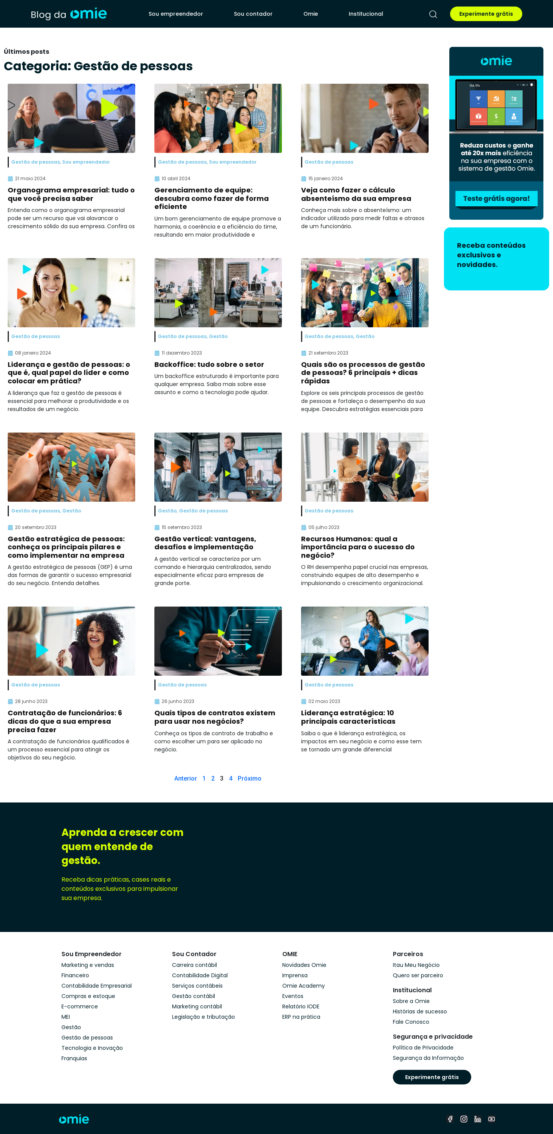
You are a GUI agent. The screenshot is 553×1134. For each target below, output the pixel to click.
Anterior (185, 778)
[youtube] (491, 1119)
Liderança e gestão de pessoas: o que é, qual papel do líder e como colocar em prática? (69, 373)
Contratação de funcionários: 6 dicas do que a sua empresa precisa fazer (65, 721)
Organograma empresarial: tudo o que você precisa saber (71, 194)
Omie (310, 14)
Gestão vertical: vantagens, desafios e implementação (205, 543)
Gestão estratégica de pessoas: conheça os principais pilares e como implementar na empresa (66, 547)
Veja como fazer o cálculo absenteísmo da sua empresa (356, 194)
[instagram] (464, 1119)
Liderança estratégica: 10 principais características (348, 717)
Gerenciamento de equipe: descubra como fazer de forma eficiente (211, 198)
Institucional (366, 14)
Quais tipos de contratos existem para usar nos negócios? (214, 717)
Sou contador (253, 14)
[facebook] (450, 1119)
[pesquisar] (433, 14)
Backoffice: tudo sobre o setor (209, 364)
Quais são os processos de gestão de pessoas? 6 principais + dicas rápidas (363, 373)
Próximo (250, 778)
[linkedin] (478, 1119)
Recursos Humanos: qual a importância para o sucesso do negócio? (358, 547)
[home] (69, 13)
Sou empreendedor (176, 14)
